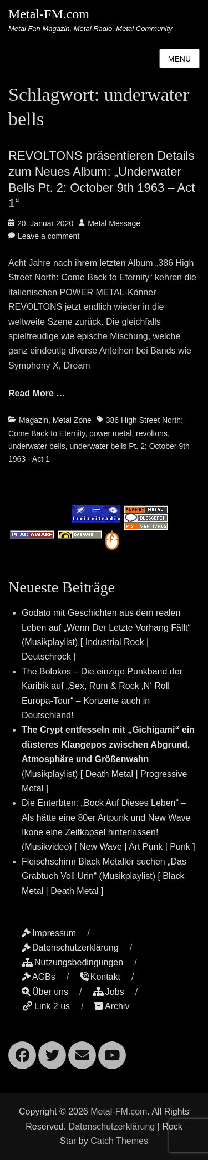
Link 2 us (46, 1006)
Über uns (45, 992)
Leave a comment (48, 236)
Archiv (111, 1006)
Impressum (49, 933)
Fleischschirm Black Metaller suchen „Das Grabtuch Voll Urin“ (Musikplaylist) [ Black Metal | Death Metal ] (104, 876)
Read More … (36, 393)
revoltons (152, 433)
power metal (110, 433)
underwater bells (36, 446)
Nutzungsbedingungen (72, 962)
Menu (179, 58)
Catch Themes (119, 1141)
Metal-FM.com (48, 14)
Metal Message (114, 223)
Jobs (108, 992)
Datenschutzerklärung (70, 947)
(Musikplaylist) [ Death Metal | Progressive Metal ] (108, 759)
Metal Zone (72, 420)
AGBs (38, 977)
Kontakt (100, 977)
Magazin (33, 420)
